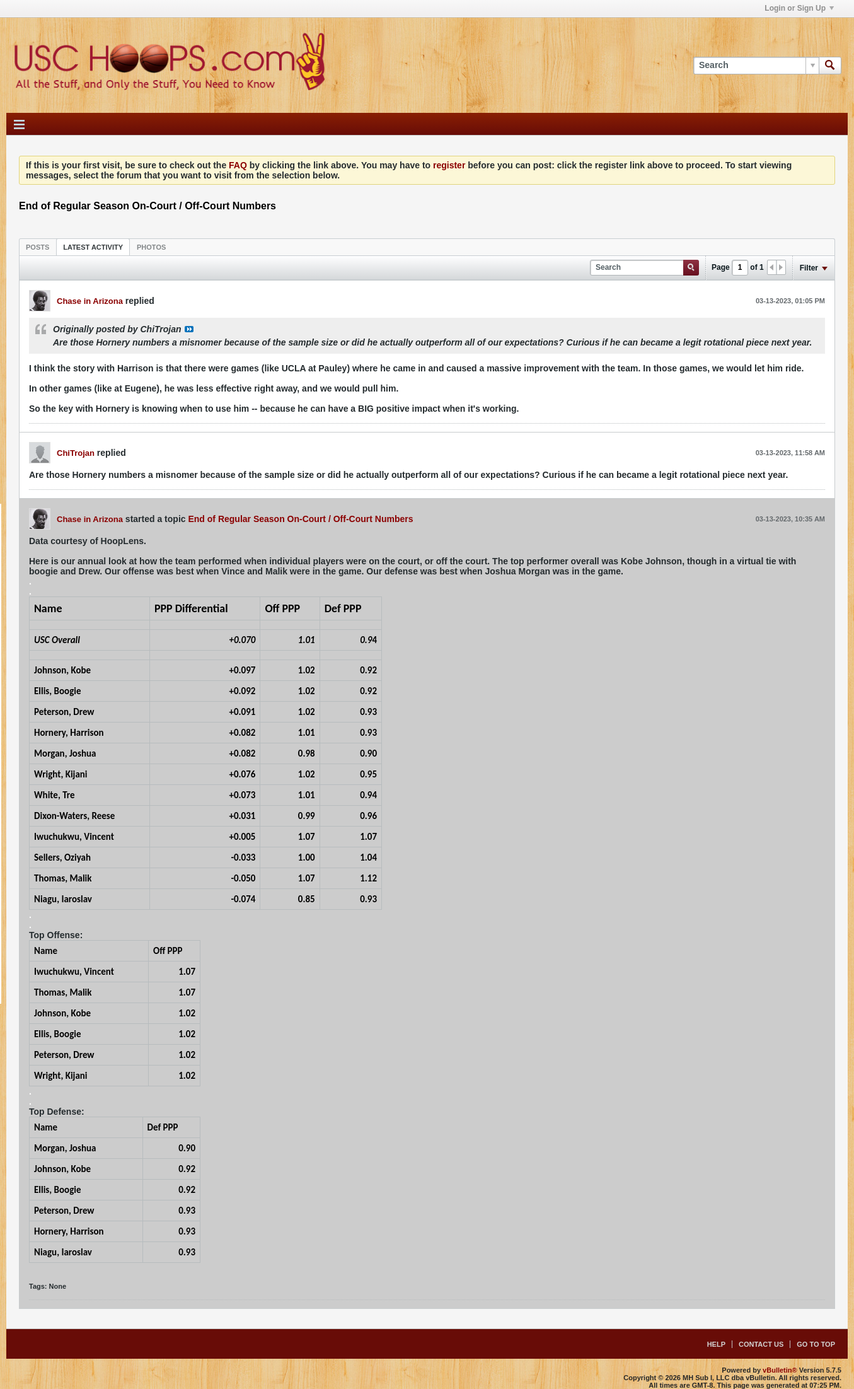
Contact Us (761, 1344)
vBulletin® (780, 1370)
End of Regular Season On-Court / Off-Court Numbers (300, 519)
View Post (189, 329)
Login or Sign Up (799, 8)
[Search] (756, 65)
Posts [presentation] (37, 247)
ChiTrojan (76, 453)
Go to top (816, 1344)
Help (716, 1344)
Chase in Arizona (90, 301)
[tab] (37, 246)
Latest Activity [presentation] (93, 247)
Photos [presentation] (151, 247)
